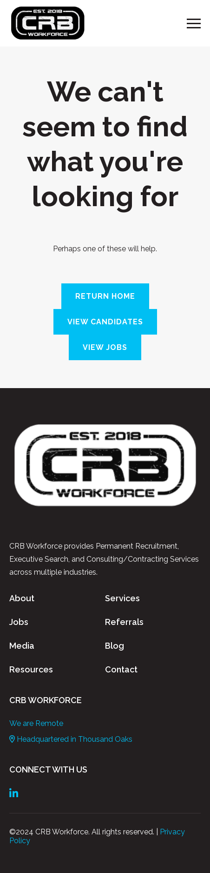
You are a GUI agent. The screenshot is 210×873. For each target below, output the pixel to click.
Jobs (18, 622)
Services (122, 598)
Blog (114, 646)
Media (21, 646)
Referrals (124, 622)
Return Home (105, 296)
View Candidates (105, 321)
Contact (121, 669)
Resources (31, 669)
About (21, 598)
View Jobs (105, 347)
